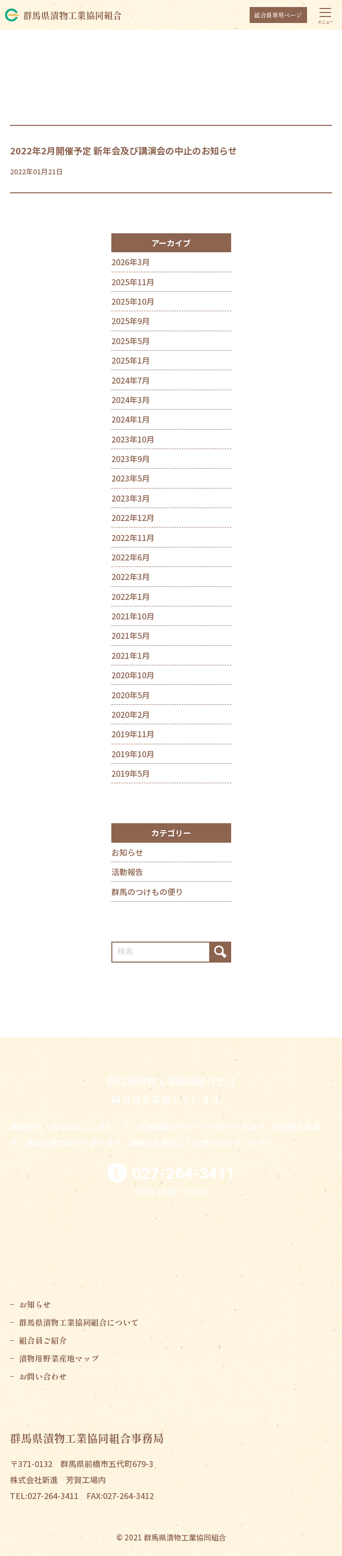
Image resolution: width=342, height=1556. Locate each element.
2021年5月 (130, 635)
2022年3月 (130, 576)
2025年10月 (132, 301)
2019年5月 (130, 773)
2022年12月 (132, 517)
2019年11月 (132, 734)
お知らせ (127, 852)
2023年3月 (130, 498)
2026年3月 (130, 262)
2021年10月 (132, 616)
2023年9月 (130, 459)
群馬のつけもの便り (147, 892)
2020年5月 (130, 695)
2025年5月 (130, 341)
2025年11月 (132, 282)
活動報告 (127, 872)
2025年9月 (130, 321)
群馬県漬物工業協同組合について (79, 1322)
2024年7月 (130, 380)
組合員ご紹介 (43, 1340)
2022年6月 (130, 557)
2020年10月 (132, 675)
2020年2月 (130, 714)
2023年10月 (132, 439)
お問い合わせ (43, 1376)
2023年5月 (130, 478)
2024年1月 (130, 419)
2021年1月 (130, 655)
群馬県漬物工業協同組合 (72, 14)
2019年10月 (132, 754)
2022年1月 (130, 596)
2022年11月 (132, 537)
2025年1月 (130, 360)
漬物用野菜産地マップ (59, 1358)
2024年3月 (130, 400)
